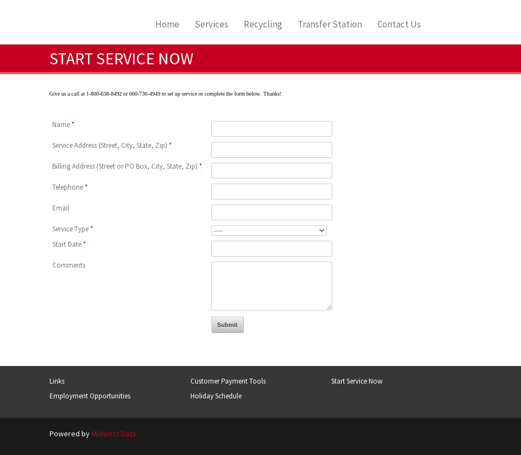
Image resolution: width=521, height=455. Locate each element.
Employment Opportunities (90, 396)
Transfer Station (330, 24)
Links (57, 381)
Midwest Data (113, 434)
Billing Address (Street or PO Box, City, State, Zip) (127, 166)
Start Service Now (356, 381)
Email (60, 208)
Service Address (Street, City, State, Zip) (112, 145)
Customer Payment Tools (228, 381)
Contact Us (399, 24)
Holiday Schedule (216, 396)
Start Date (69, 244)
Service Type (72, 229)
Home (167, 24)
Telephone (69, 187)
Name (63, 124)
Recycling (263, 24)
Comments (68, 265)
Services (211, 24)
